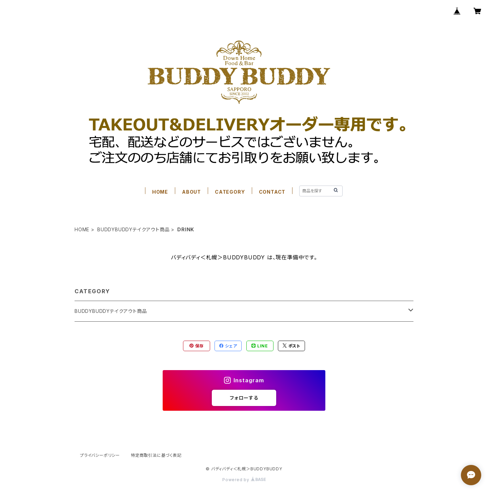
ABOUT (191, 192)
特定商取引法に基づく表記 (156, 455)
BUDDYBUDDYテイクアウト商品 (133, 229)
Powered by (244, 479)
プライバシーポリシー (100, 455)
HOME (160, 192)
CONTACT (272, 192)
